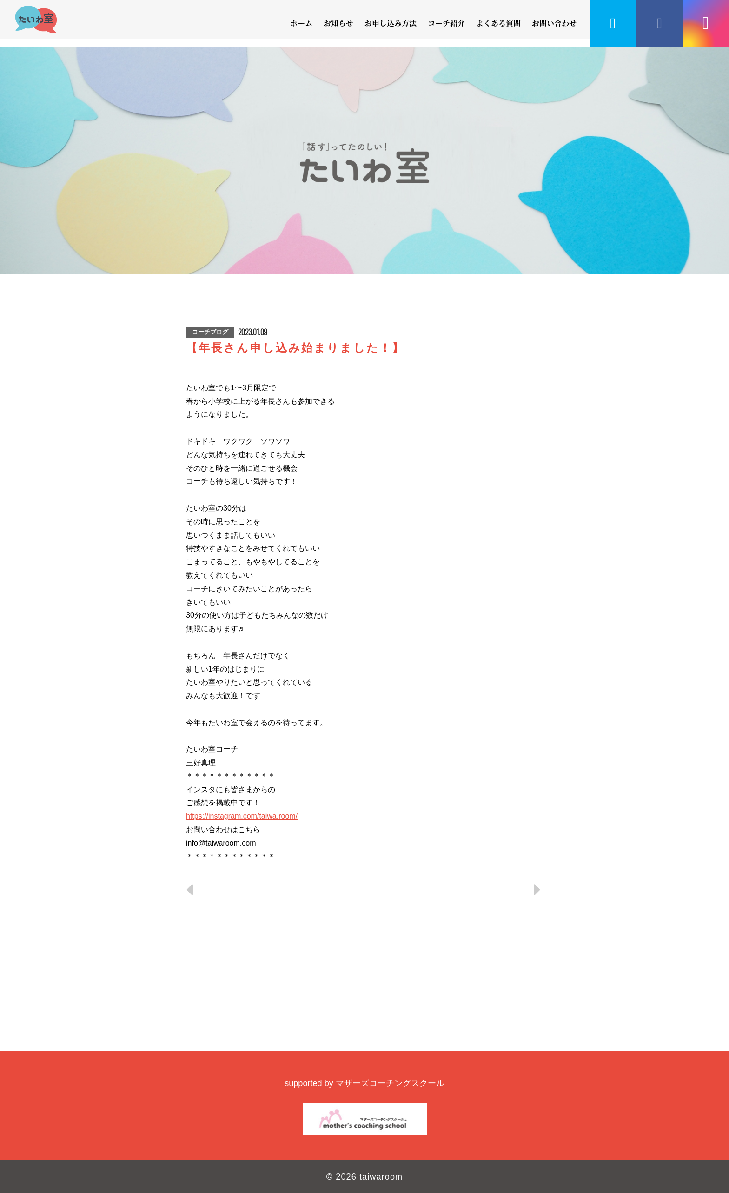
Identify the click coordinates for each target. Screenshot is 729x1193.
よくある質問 (498, 23)
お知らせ (338, 23)
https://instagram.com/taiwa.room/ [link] (242, 816)
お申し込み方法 (390, 23)
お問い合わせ (554, 23)
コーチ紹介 (446, 23)
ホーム (301, 23)
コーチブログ (210, 331)
